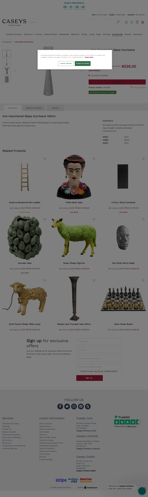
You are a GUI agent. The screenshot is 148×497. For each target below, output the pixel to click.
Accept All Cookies (82, 63)
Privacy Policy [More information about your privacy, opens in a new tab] (89, 57)
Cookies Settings (66, 63)
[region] (74, 60)
